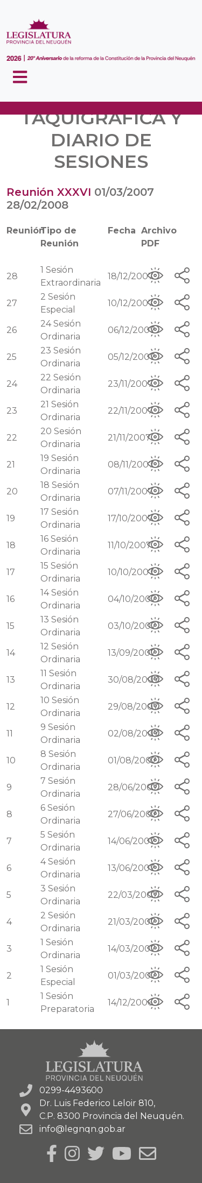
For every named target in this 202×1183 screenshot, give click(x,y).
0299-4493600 (71, 1090)
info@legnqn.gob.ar (82, 1129)
